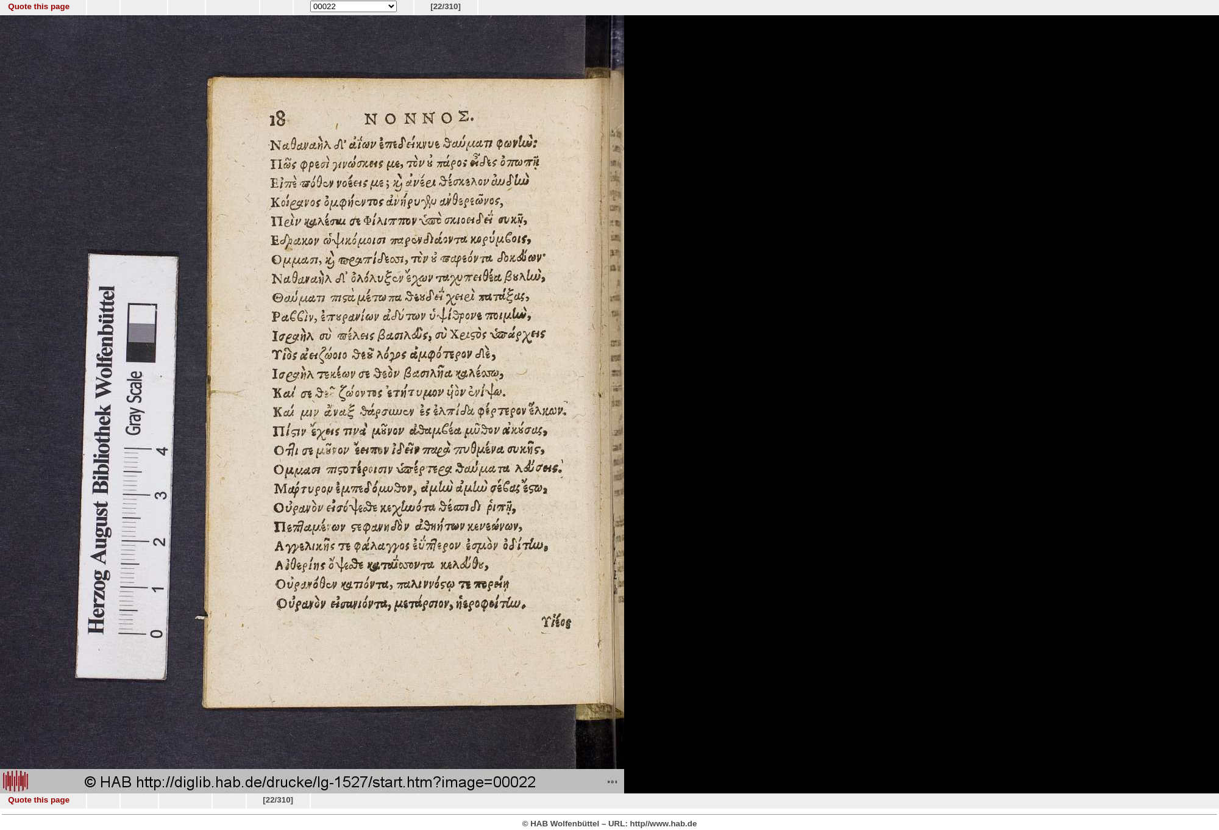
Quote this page (38, 6)
